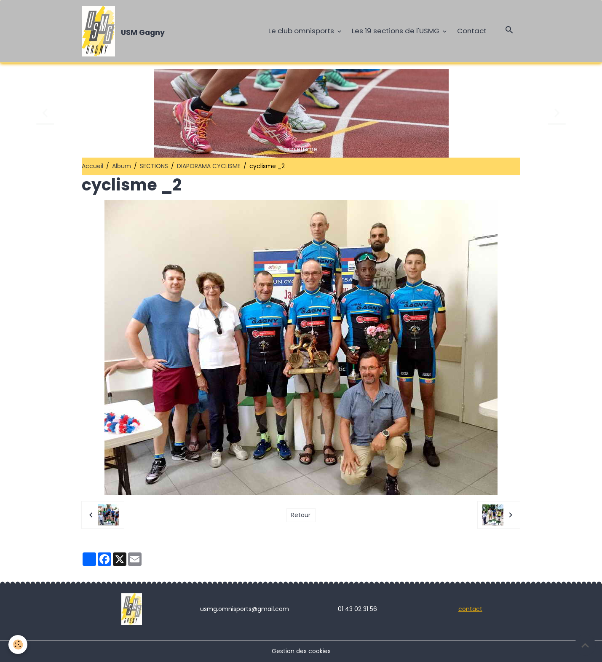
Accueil (92, 166)
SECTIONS (154, 166)
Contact (472, 31)
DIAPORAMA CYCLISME (209, 166)
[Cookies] (17, 644)
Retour (300, 515)
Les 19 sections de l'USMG (396, 31)
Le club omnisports (302, 31)
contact (470, 609)
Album (121, 166)
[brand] (125, 31)
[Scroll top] (585, 645)
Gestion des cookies (301, 651)
